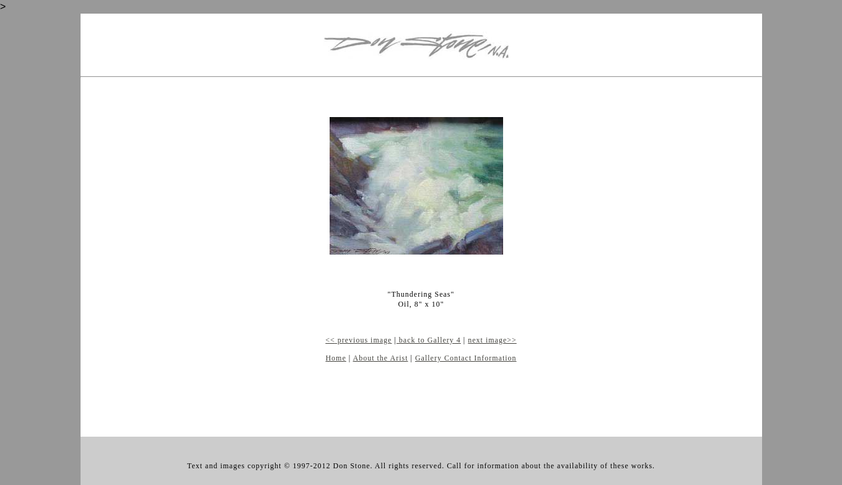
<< (330, 340)
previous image (363, 340)
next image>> (492, 340)
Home (335, 358)
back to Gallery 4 (429, 340)
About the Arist (380, 358)
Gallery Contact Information (466, 358)
